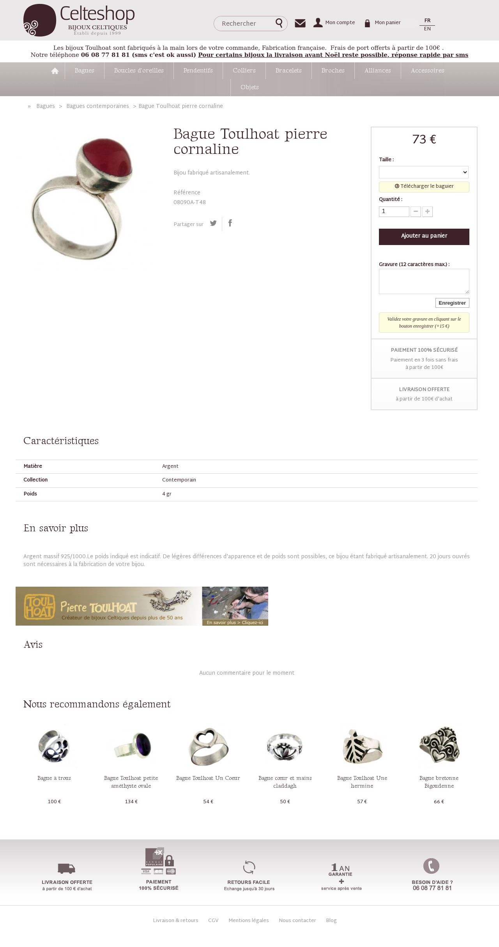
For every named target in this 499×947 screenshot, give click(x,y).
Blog (331, 921)
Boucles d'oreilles (139, 70)
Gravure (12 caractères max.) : (414, 265)
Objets (250, 87)
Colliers (244, 70)
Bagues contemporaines (97, 106)
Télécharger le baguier (424, 187)
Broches (333, 70)
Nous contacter (297, 921)
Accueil (55, 70)
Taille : (387, 160)
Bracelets (289, 70)
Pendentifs (198, 70)
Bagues (84, 70)
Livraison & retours (175, 921)
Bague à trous (54, 778)
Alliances (378, 70)
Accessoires (427, 70)
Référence (186, 193)
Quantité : (390, 200)
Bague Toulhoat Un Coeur (208, 778)
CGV (213, 921)
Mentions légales (248, 921)
